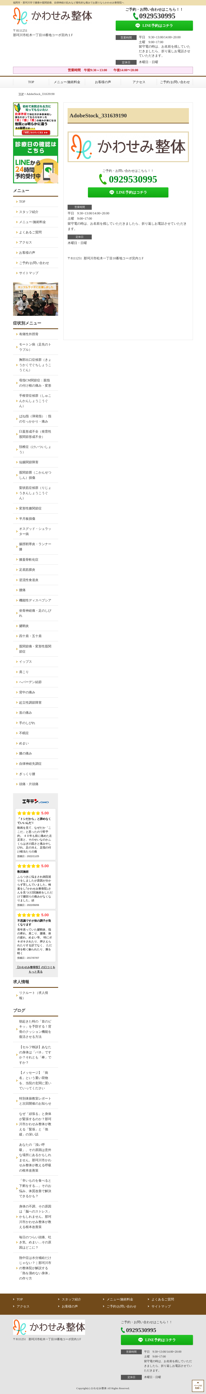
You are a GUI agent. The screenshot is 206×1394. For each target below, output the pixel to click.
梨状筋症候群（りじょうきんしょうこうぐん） (35, 493)
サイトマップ (28, 273)
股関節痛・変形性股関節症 (35, 649)
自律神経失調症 (30, 763)
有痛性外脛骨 (28, 334)
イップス (25, 661)
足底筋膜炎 (27, 569)
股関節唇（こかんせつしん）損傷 (35, 475)
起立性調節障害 (30, 702)
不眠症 (24, 733)
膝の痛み (25, 753)
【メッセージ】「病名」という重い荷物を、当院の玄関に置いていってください (35, 1080)
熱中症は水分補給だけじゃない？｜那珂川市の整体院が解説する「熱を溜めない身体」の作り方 (35, 1268)
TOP (31, 82)
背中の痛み (27, 692)
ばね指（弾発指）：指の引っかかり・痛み (35, 418)
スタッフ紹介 (28, 212)
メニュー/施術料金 (67, 82)
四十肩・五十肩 (30, 636)
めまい (24, 743)
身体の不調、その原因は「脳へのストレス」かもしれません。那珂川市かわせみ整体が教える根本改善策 (35, 1217)
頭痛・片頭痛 (28, 784)
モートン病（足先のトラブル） (35, 347)
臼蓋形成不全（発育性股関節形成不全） (35, 434)
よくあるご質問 (30, 232)
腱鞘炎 (24, 626)
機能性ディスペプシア (35, 600)
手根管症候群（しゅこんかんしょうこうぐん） (35, 401)
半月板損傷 (27, 518)
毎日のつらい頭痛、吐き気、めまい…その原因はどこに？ (35, 1242)
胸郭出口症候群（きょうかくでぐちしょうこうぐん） (35, 365)
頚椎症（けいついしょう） (35, 449)
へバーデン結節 (30, 682)
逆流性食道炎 (28, 580)
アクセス (139, 82)
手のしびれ (27, 723)
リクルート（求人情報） (33, 995)
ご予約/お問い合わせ (175, 82)
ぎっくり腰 (27, 774)
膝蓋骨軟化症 (28, 559)
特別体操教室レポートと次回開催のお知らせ (35, 1101)
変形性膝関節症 (30, 508)
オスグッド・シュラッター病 (35, 531)
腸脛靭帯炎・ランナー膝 (35, 546)
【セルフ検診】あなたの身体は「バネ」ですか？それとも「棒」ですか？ (35, 1054)
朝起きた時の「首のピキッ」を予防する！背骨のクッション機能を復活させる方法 (35, 1029)
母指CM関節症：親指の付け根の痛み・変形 (35, 383)
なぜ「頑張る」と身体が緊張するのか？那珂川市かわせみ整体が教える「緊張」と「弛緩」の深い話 (35, 1124)
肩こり (24, 672)
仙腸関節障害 (28, 462)
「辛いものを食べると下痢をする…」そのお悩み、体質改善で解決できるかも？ (35, 1188)
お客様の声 (103, 82)
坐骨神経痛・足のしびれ (35, 613)
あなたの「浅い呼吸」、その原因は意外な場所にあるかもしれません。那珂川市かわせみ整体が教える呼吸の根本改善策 (35, 1157)
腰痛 (22, 590)
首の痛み (25, 712)
